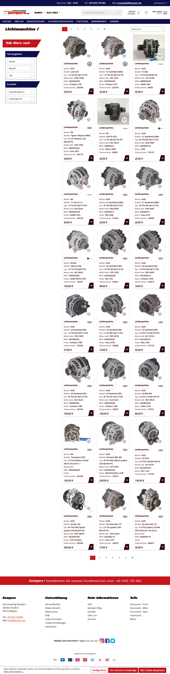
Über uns (19, 21)
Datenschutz (51, 611)
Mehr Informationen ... (14, 671)
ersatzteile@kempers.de (129, 3)
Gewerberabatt (99, 21)
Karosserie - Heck (139, 611)
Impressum (51, 626)
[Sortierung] (147, 29)
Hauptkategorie (21, 91)
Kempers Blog (95, 608)
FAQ (90, 604)
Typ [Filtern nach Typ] (21, 75)
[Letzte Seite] (104, 29)
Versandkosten (52, 604)
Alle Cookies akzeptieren (152, 670)
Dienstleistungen (36, 21)
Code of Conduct (53, 619)
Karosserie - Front (139, 604)
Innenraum (135, 615)
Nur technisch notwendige (123, 670)
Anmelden (131, 13)
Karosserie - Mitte (139, 608)
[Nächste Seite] (98, 29)
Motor (133, 619)
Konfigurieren (99, 670)
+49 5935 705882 (15, 617)
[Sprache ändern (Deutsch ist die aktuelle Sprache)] (160, 3)
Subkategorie (21, 98)
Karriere (114, 21)
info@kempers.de (16, 620)
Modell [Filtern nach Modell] (21, 68)
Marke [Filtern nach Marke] (21, 61)
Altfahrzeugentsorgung (60, 21)
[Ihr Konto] (139, 12)
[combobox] (98, 13)
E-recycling (82, 21)
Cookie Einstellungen (55, 622)
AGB (47, 615)
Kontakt (7, 21)
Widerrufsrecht (52, 608)
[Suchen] (118, 13)
